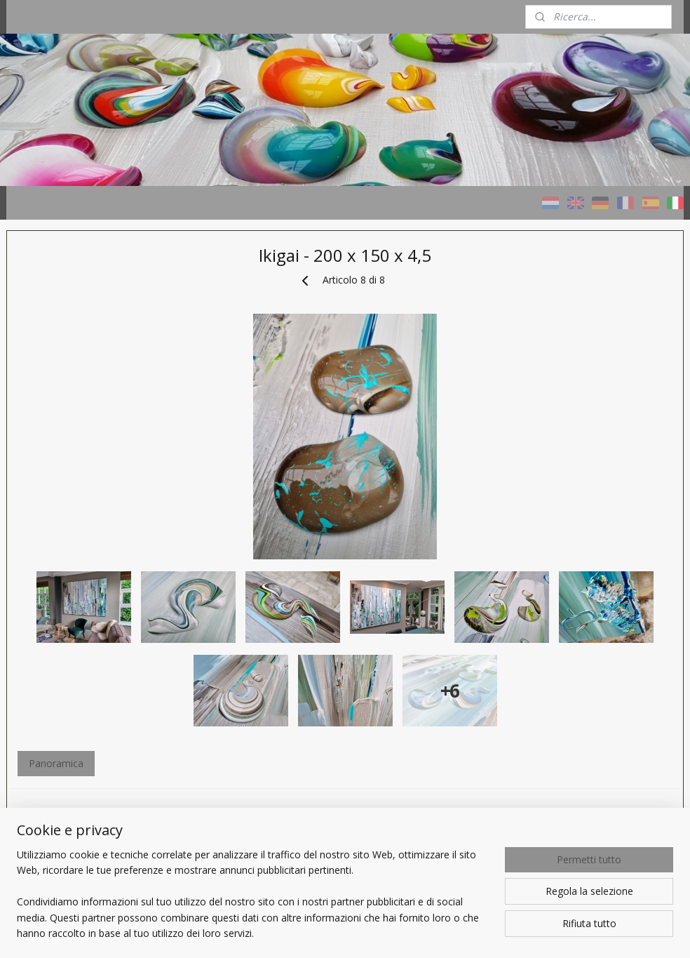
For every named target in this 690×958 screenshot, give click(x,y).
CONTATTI (43, 599)
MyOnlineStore (600, 932)
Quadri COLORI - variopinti (78, 375)
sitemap (392, 932)
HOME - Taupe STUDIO (72, 340)
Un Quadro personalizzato (77, 515)
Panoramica (253, 846)
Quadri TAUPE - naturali (72, 410)
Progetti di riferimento (68, 480)
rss (421, 932)
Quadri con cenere (60, 445)
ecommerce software (476, 932)
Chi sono (38, 564)
